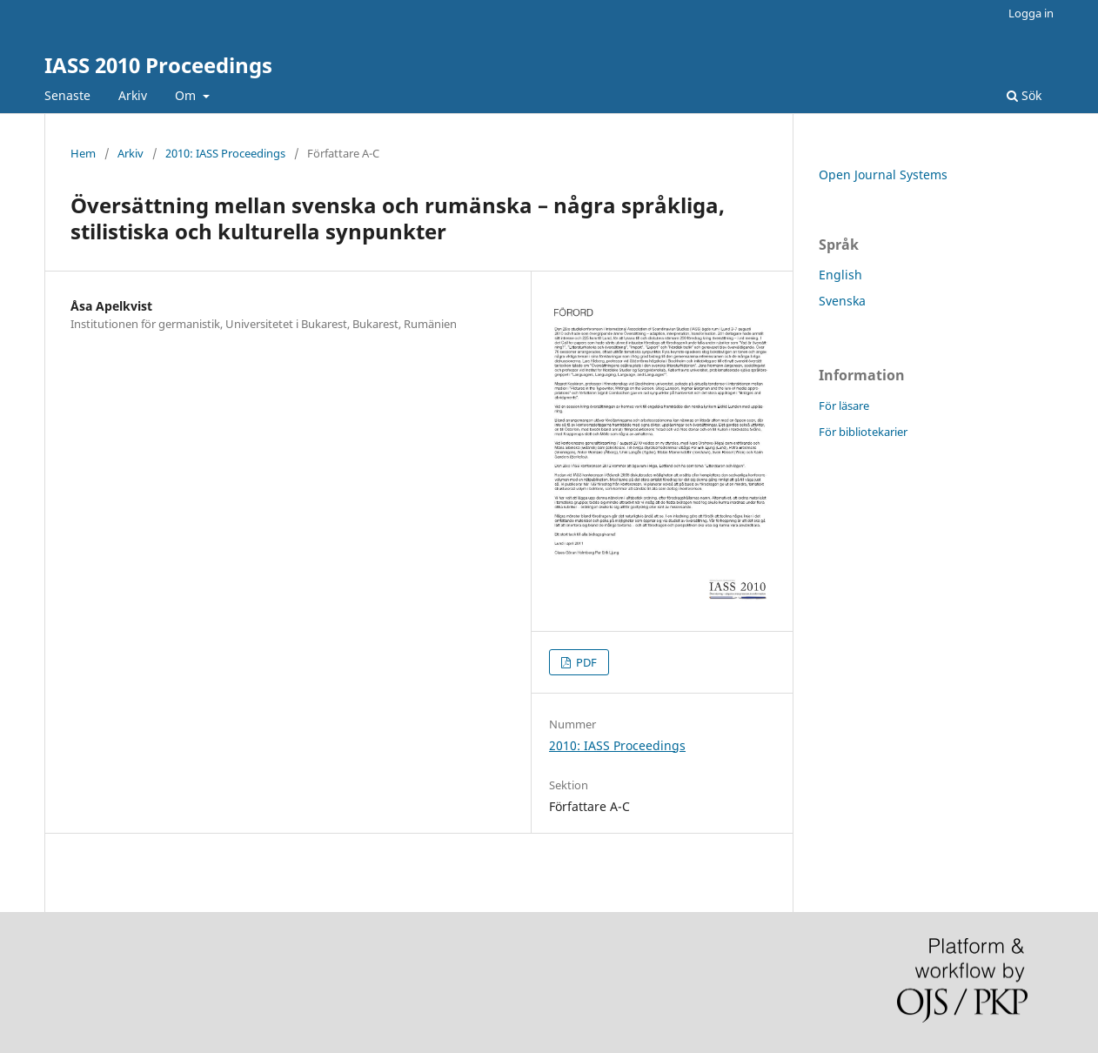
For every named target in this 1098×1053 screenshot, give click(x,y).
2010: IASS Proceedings (225, 153)
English (840, 274)
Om (187, 95)
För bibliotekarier (863, 431)
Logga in (1031, 13)
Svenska (842, 300)
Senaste (67, 95)
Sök (1024, 95)
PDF (585, 662)
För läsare (844, 405)
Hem (83, 153)
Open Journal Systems (883, 174)
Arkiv (132, 95)
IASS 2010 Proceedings (158, 64)
